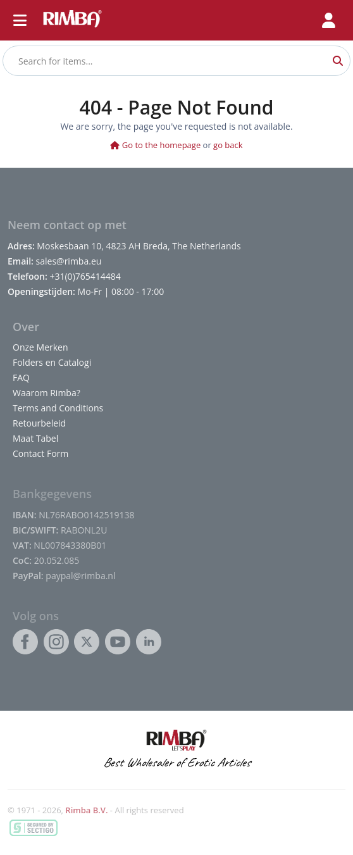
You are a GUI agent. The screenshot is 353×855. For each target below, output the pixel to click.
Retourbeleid (39, 423)
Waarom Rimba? (46, 393)
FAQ (21, 377)
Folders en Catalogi (52, 362)
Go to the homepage (155, 145)
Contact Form (40, 453)
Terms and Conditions (58, 408)
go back (228, 145)
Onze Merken (40, 347)
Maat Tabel (35, 438)
